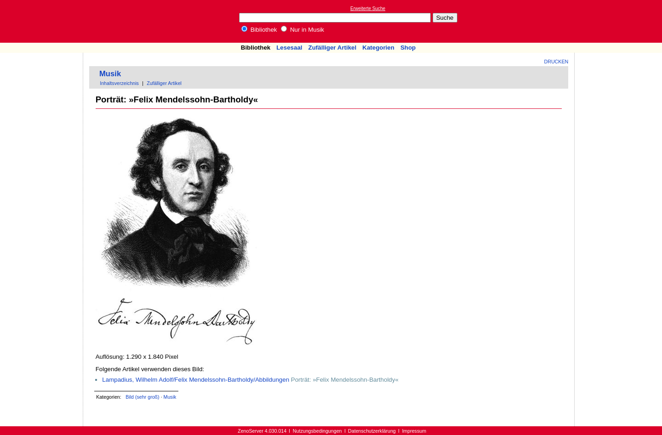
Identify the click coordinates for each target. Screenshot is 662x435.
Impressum (414, 431)
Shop (408, 47)
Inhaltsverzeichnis (119, 83)
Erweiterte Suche (367, 8)
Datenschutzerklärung (372, 431)
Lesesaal (289, 47)
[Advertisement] (619, 21)
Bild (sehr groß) (142, 397)
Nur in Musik (302, 29)
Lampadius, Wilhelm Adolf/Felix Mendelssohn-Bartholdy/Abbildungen (195, 379)
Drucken (556, 61)
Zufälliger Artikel (332, 47)
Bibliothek (259, 29)
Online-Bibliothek (43, 21)
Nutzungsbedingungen (317, 431)
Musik (110, 73)
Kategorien (378, 47)
